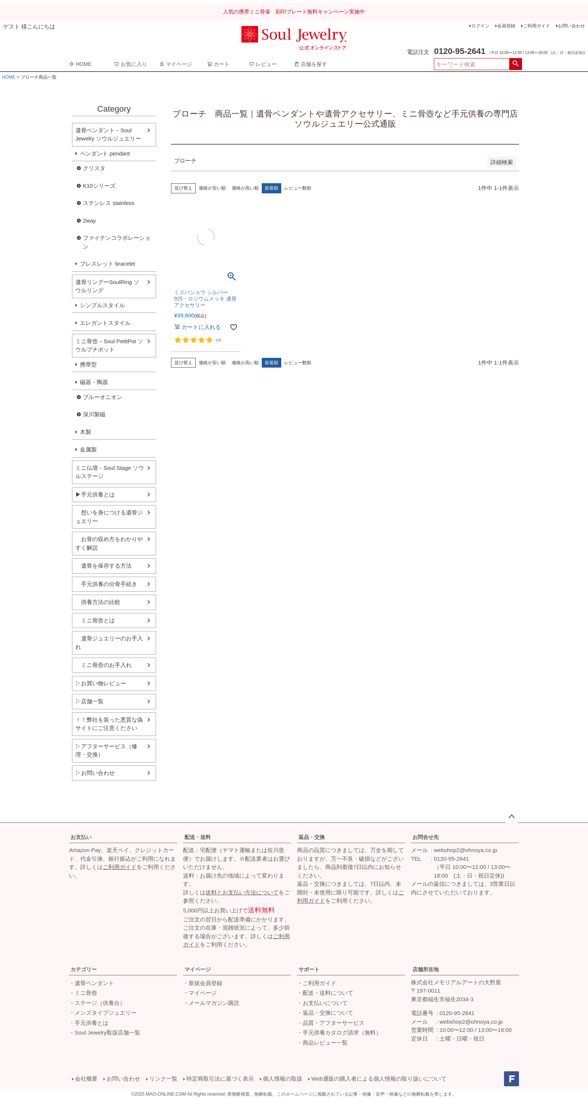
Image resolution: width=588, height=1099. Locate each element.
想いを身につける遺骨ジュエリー (109, 516)
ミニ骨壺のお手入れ (103, 665)
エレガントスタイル (105, 323)
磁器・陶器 (94, 382)
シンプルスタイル (102, 305)
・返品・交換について (325, 1012)
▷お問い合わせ (95, 773)
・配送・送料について (325, 993)
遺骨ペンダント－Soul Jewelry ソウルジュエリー (108, 134)
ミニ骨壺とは (95, 620)
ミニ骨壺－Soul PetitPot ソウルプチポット (109, 345)
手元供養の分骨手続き (106, 584)
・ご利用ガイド (316, 983)
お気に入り (130, 64)
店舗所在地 (425, 969)
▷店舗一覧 (89, 701)
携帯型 (88, 364)
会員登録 (506, 25)
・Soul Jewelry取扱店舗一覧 (104, 1032)
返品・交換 (311, 837)
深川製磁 (94, 414)
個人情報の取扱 (282, 1078)
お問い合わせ (571, 25)
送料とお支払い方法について (242, 892)
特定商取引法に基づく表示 (220, 1078)
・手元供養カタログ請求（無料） (339, 1032)
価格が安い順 (212, 188)
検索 (515, 64)
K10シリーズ (99, 185)
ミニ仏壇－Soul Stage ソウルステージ (109, 472)
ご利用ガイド (536, 25)
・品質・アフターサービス (330, 1023)
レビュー (263, 64)
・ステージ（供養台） (97, 1003)
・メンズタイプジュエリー (102, 1012)
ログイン (480, 25)
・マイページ (200, 993)
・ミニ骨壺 (83, 993)
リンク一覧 (163, 1078)
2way (89, 220)
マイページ (175, 64)
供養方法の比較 (97, 602)
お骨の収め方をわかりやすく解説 (109, 543)
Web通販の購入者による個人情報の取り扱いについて (379, 1078)
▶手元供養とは (95, 494)
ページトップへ (512, 817)
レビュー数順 (297, 188)
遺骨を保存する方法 (103, 565)
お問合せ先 (425, 837)
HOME (80, 64)
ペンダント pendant (105, 153)
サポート (309, 969)
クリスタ (94, 168)
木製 (85, 432)
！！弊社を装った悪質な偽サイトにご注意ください (109, 723)
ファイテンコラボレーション (116, 242)
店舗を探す (310, 64)
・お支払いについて (322, 1003)
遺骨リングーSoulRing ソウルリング (107, 286)
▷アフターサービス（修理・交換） (106, 750)
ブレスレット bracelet (107, 263)
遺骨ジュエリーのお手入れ (109, 642)
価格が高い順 (245, 188)
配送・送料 (197, 837)
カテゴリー (83, 969)
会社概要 (86, 1078)
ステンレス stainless (109, 203)
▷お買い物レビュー (100, 683)
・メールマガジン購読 (211, 1003)
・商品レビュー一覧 (322, 1042)
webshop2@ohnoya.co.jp (465, 850)
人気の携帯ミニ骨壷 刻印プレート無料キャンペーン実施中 (294, 12)
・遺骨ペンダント (91, 983)
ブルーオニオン (102, 397)
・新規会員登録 (202, 983)
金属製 (88, 449)
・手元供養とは (88, 1023)
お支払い (81, 837)
